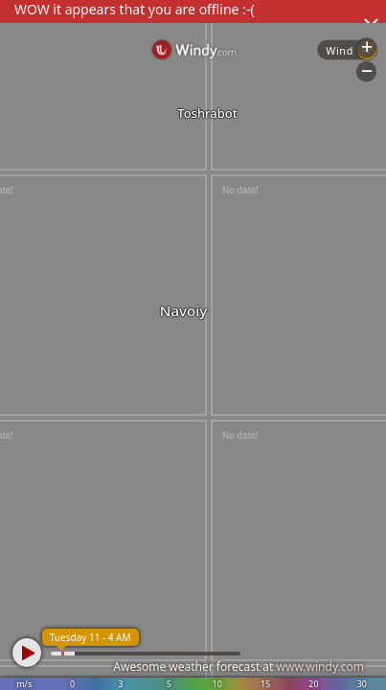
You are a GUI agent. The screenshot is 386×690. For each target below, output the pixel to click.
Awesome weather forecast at (238, 666)
